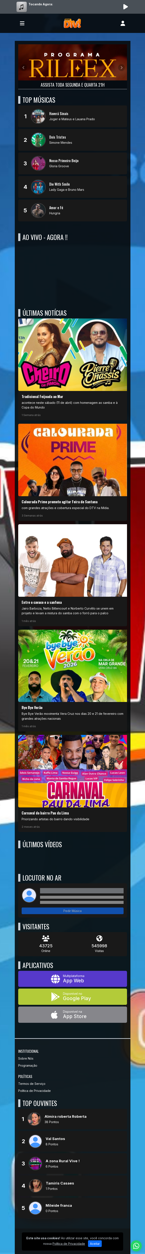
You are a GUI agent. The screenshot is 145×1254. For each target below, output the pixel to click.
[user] (123, 23)
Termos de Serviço (31, 1083)
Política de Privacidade (34, 1091)
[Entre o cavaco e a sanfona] (72, 575)
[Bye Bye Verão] (72, 680)
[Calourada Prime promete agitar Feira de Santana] (72, 472)
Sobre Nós (25, 1058)
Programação (27, 1065)
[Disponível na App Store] (72, 1015)
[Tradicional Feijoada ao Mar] (72, 369)
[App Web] (72, 979)
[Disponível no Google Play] (72, 997)
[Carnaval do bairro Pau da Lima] (72, 783)
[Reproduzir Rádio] (126, 7)
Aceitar (95, 1243)
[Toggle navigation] (22, 23)
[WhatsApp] (136, 1245)
